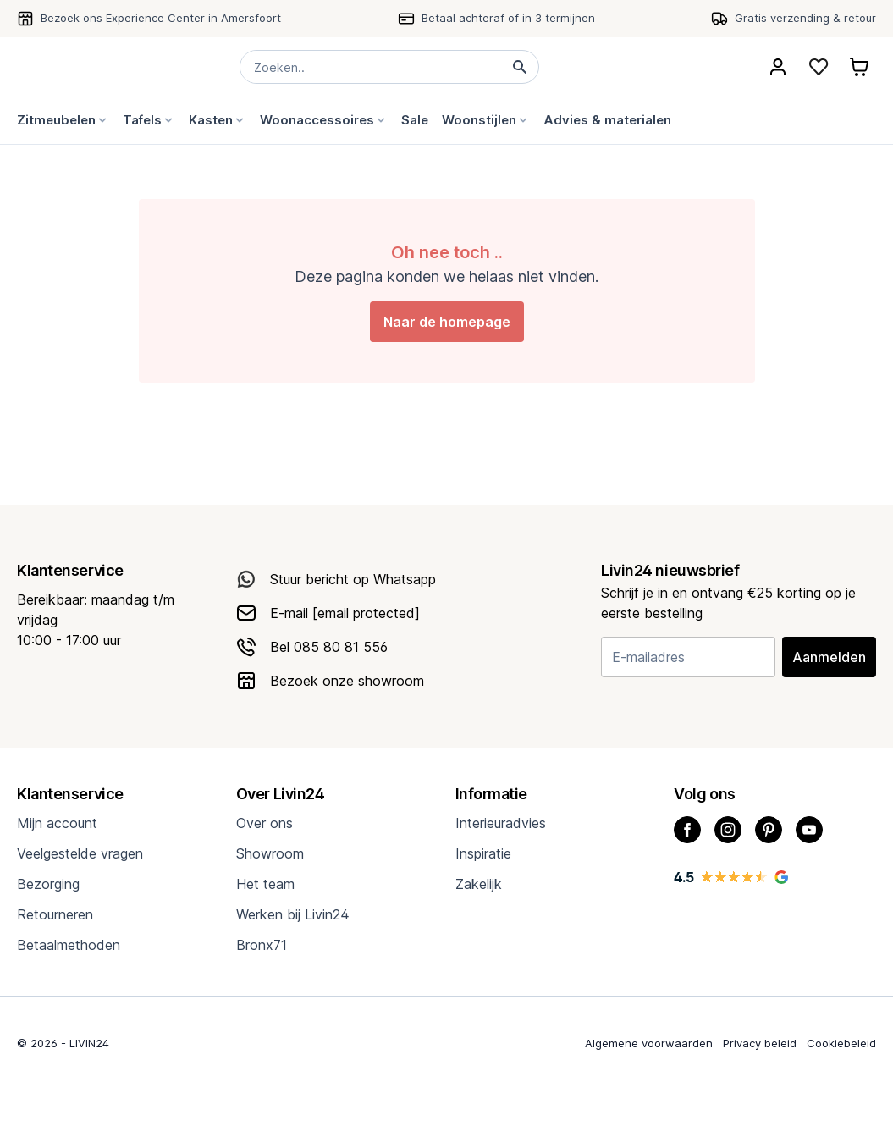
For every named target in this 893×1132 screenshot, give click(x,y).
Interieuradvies (500, 823)
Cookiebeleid (841, 1043)
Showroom (270, 853)
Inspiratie (483, 853)
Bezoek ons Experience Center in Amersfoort (161, 18)
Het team (265, 884)
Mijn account (57, 823)
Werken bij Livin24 (293, 914)
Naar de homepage (446, 321)
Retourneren (55, 914)
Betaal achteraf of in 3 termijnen (508, 18)
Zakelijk (478, 884)
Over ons (264, 823)
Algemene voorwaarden (649, 1043)
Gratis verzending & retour (805, 18)
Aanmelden (829, 657)
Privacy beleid (760, 1043)
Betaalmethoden (68, 945)
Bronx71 (261, 945)
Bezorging (48, 884)
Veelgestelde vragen (80, 853)
